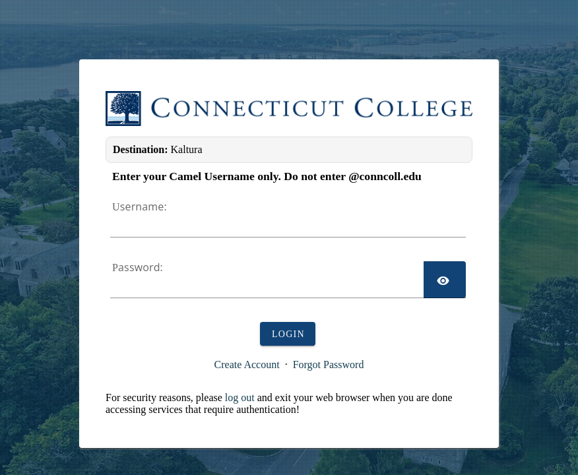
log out (240, 397)
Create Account (247, 364)
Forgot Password (328, 364)
